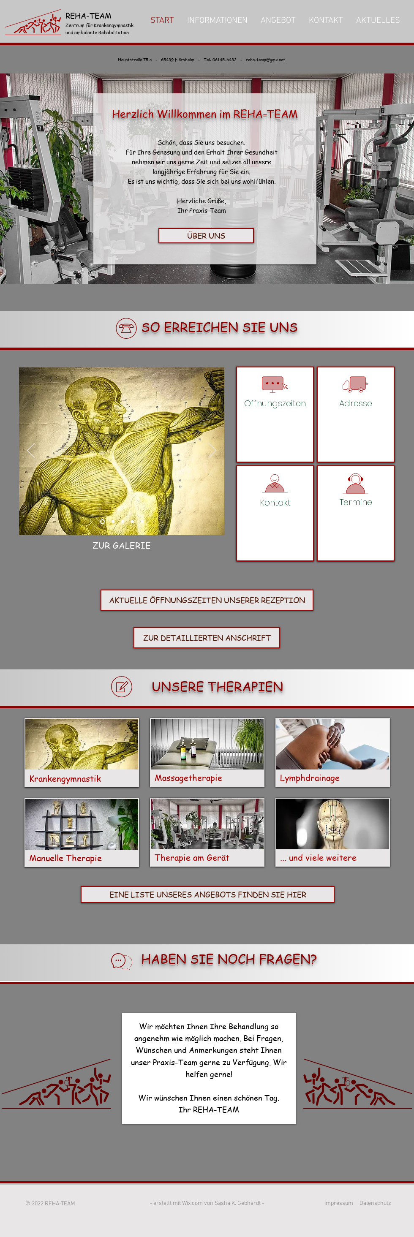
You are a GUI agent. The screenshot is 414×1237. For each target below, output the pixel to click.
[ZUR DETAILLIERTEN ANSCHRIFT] (206, 637)
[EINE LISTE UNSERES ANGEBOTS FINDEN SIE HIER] (208, 894)
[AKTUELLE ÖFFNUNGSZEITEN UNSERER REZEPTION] (207, 600)
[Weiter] (212, 451)
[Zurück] (31, 451)
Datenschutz (375, 1203)
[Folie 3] (122, 521)
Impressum (338, 1203)
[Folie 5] (142, 521)
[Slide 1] (102, 521)
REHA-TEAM (89, 15)
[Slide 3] (113, 521)
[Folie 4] (132, 521)
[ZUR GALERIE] (121, 545)
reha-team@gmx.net (265, 59)
